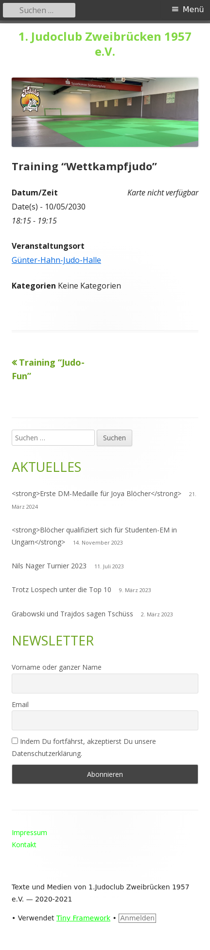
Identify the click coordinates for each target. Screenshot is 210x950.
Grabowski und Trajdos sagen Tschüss (72, 613)
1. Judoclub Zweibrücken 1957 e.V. (105, 44)
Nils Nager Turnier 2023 (49, 565)
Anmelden (137, 918)
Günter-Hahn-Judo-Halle (56, 260)
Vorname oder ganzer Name (57, 667)
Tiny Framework (83, 918)
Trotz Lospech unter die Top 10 (61, 589)
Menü (193, 9)
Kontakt (24, 844)
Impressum (29, 832)
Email (20, 704)
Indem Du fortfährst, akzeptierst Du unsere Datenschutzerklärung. (84, 747)
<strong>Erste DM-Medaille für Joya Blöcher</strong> (96, 493)
